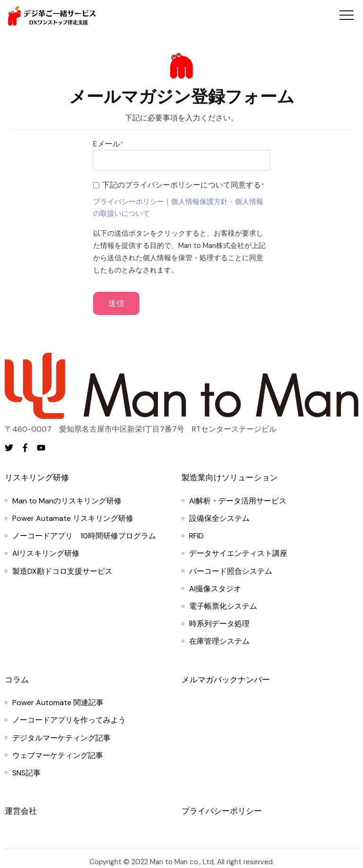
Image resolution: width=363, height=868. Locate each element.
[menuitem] (66, 501)
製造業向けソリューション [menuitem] (230, 477)
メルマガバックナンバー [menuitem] (226, 679)
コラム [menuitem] (17, 679)
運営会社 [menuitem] (21, 811)
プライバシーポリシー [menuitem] (222, 811)
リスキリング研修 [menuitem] (37, 477)
